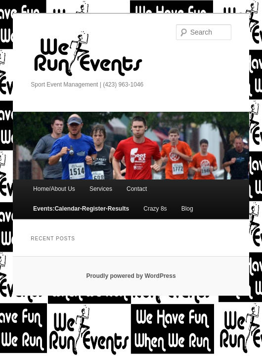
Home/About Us (54, 188)
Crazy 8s (155, 208)
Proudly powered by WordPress (130, 275)
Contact (137, 188)
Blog (187, 208)
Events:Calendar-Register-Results (81, 208)
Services (100, 188)
